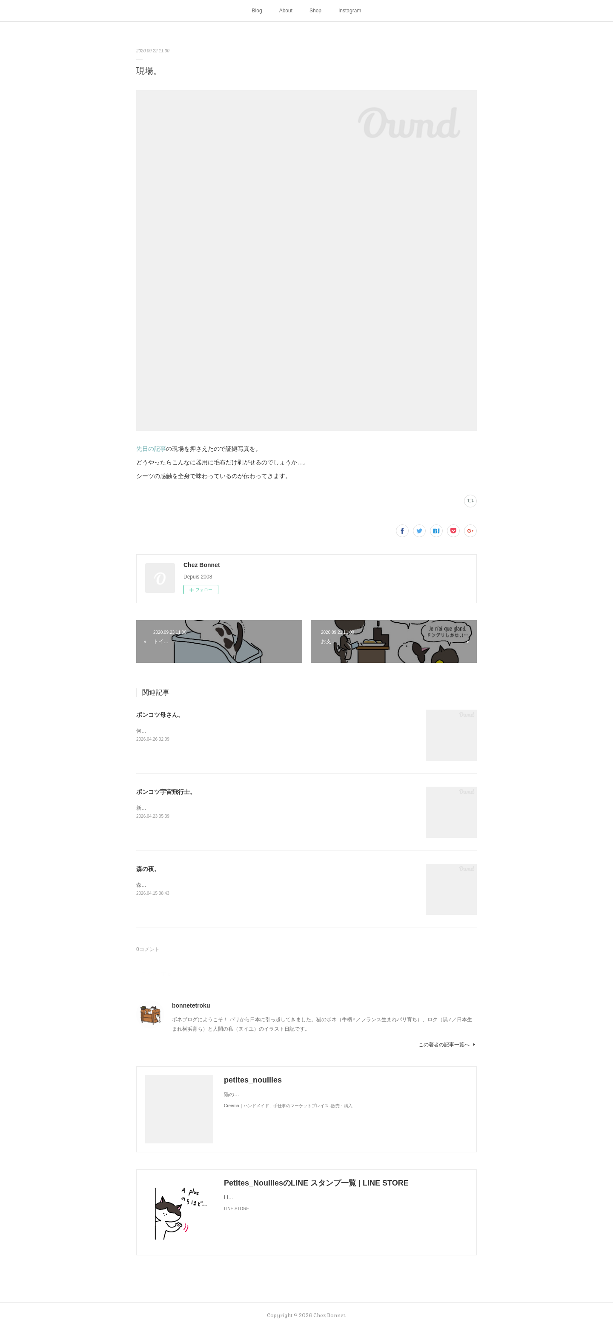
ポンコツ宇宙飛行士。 (166, 791)
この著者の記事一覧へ (447, 1045)
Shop (315, 11)
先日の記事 (151, 448)
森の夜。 (148, 868)
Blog (257, 11)
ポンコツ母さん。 (160, 714)
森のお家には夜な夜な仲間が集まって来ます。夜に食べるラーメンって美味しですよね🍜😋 (242, 885)
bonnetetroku (191, 1005)
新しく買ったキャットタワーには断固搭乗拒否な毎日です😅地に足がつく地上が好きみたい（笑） (249, 808)
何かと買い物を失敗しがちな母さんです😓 (185, 731)
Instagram (349, 11)
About (285, 11)
